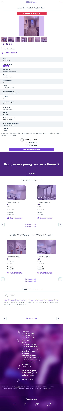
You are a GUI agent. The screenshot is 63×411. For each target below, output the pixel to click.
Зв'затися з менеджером (31, 149)
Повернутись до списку (31, 14)
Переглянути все (30, 224)
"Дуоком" (17, 387)
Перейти (32, 174)
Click (2, 2)
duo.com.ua (48, 388)
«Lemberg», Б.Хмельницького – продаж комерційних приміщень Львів (31, 300)
